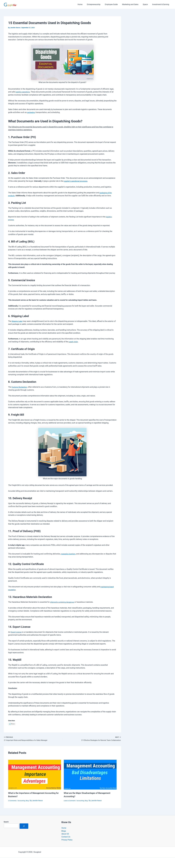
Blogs (63, 831)
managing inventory (69, 554)
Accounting (22, 801)
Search (6, 822)
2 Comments (12, 801)
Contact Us (65, 837)
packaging (31, 112)
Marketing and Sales (132, 4)
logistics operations (23, 92)
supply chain (74, 342)
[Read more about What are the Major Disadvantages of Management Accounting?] (90, 775)
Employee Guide (114, 4)
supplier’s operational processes (76, 181)
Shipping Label (17, 321)
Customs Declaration (20, 387)
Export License (16, 632)
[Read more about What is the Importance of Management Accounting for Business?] (34, 775)
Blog (28, 801)
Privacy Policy (67, 840)
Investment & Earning (161, 4)
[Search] (24, 826)
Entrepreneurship (97, 4)
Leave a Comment (70, 801)
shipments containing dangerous (63, 602)
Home (84, 4)
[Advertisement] (149, 39)
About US (65, 834)
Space (146, 4)
